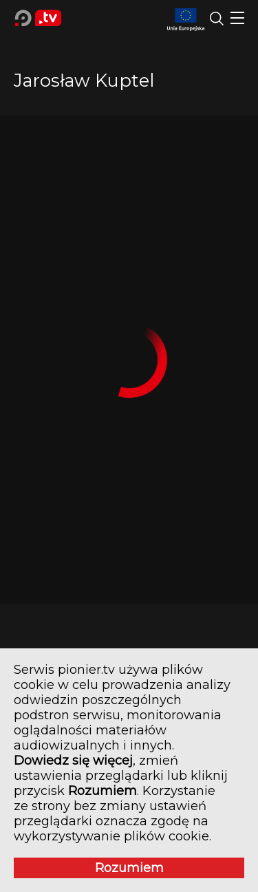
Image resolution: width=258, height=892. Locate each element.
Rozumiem (129, 867)
